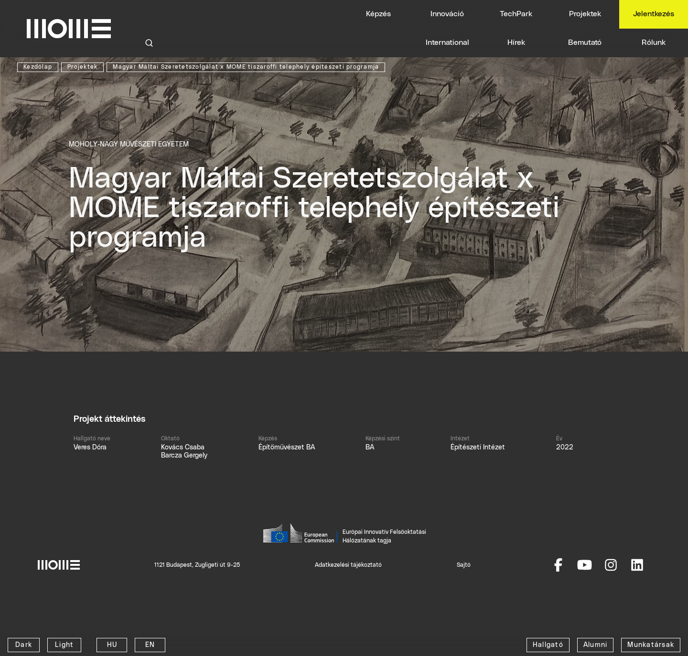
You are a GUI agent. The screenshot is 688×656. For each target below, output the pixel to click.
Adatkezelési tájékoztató (348, 565)
